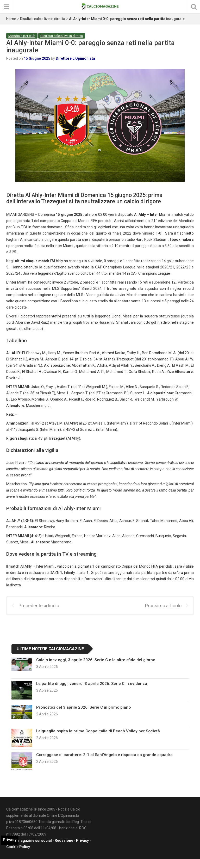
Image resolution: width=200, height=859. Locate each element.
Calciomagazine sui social (29, 840)
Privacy (82, 840)
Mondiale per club (21, 36)
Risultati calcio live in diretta (42, 19)
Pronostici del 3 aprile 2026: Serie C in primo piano (83, 707)
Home (11, 19)
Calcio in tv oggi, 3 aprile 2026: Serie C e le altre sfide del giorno (95, 660)
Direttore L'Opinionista (75, 58)
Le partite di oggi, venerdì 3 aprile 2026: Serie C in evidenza (91, 683)
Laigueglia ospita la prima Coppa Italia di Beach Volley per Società (98, 731)
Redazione (64, 840)
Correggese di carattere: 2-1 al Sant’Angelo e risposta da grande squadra (104, 754)
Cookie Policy (18, 847)
